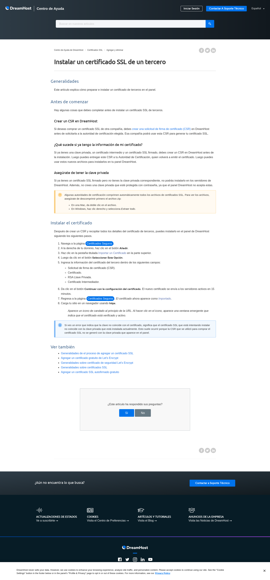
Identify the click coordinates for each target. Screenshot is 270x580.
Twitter (207, 50)
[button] (255, 9)
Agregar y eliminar (114, 50)
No (143, 413)
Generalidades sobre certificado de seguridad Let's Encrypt (97, 362)
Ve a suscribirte (45, 520)
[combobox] (135, 24)
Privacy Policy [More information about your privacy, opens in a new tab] (162, 573)
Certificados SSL (95, 50)
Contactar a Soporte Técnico (226, 8)
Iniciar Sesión (192, 8)
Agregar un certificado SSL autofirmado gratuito (90, 372)
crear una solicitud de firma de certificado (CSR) (161, 128)
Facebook (201, 50)
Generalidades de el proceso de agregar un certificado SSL (97, 353)
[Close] (264, 570)
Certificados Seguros (99, 243)
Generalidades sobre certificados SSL (84, 367)
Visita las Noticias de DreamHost (209, 520)
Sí (126, 413)
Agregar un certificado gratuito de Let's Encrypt (89, 357)
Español (257, 8)
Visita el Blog (146, 520)
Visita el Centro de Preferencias (106, 520)
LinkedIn (213, 50)
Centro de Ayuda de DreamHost (68, 50)
